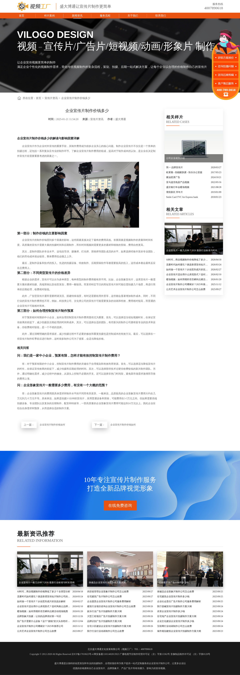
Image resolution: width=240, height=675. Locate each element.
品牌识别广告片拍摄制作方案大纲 (104, 621)
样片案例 (49, 15)
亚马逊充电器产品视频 (177, 182)
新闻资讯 (77, 15)
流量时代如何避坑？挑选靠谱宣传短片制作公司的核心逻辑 (187, 264)
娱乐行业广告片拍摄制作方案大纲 (104, 611)
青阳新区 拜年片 (174, 192)
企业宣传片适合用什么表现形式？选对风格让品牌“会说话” (187, 274)
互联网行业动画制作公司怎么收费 (174, 626)
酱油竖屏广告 (173, 177)
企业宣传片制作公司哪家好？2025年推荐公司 (187, 284)
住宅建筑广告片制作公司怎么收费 (104, 596)
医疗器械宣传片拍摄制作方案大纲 (174, 606)
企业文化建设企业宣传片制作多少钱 (175, 621)
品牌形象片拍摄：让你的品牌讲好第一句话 (39, 616)
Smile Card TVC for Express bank (182, 197)
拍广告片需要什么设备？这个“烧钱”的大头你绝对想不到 (44, 621)
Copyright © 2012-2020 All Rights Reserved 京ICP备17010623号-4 (61, 654)
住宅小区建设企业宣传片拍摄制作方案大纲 (109, 626)
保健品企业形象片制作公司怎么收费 (175, 591)
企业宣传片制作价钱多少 (75, 98)
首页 (21, 15)
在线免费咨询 (120, 505)
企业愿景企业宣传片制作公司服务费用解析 (109, 601)
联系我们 (160, 15)
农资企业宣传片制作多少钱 (171, 611)
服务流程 (105, 15)
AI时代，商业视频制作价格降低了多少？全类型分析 (187, 259)
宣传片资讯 (51, 98)
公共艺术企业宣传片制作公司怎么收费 (185, 289)
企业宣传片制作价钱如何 (123, 424)
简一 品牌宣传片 (174, 167)
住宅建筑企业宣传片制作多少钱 (173, 596)
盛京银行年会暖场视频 (177, 187)
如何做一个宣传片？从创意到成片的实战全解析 (187, 269)
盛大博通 (59, 663)
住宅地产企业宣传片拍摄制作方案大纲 (176, 616)
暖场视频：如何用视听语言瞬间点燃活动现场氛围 (187, 279)
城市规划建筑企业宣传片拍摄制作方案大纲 (179, 631)
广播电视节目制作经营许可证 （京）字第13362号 (145, 654)
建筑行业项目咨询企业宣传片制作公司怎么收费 (111, 606)
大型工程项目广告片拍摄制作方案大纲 (106, 616)
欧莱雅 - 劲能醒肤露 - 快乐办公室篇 (184, 172)
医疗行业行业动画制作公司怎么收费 (105, 631)
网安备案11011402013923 (106, 654)
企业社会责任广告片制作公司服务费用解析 (179, 601)
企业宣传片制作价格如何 (52, 424)
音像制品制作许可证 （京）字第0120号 (190, 654)
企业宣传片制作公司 (159, 663)
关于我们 (132, 15)
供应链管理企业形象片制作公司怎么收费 (108, 591)
